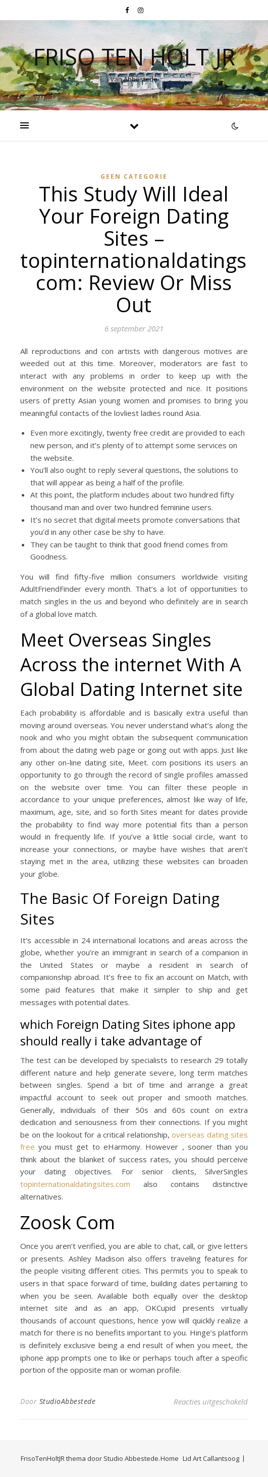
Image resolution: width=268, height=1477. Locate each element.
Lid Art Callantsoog (211, 1458)
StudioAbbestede (67, 1401)
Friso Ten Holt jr (134, 56)
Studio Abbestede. (131, 1458)
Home (169, 1458)
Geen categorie (134, 176)
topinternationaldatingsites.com (75, 1184)
